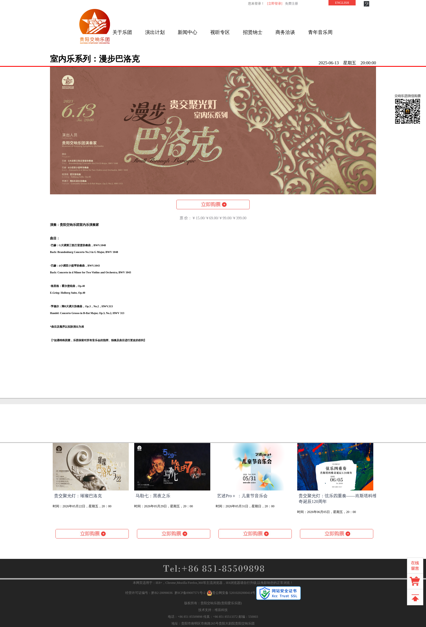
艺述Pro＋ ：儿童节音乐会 (242, 495)
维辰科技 (221, 610)
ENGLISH (342, 3)
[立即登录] (274, 3)
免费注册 (291, 3)
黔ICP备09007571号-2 (190, 593)
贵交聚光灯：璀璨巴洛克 (78, 495)
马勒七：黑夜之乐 (153, 495)
